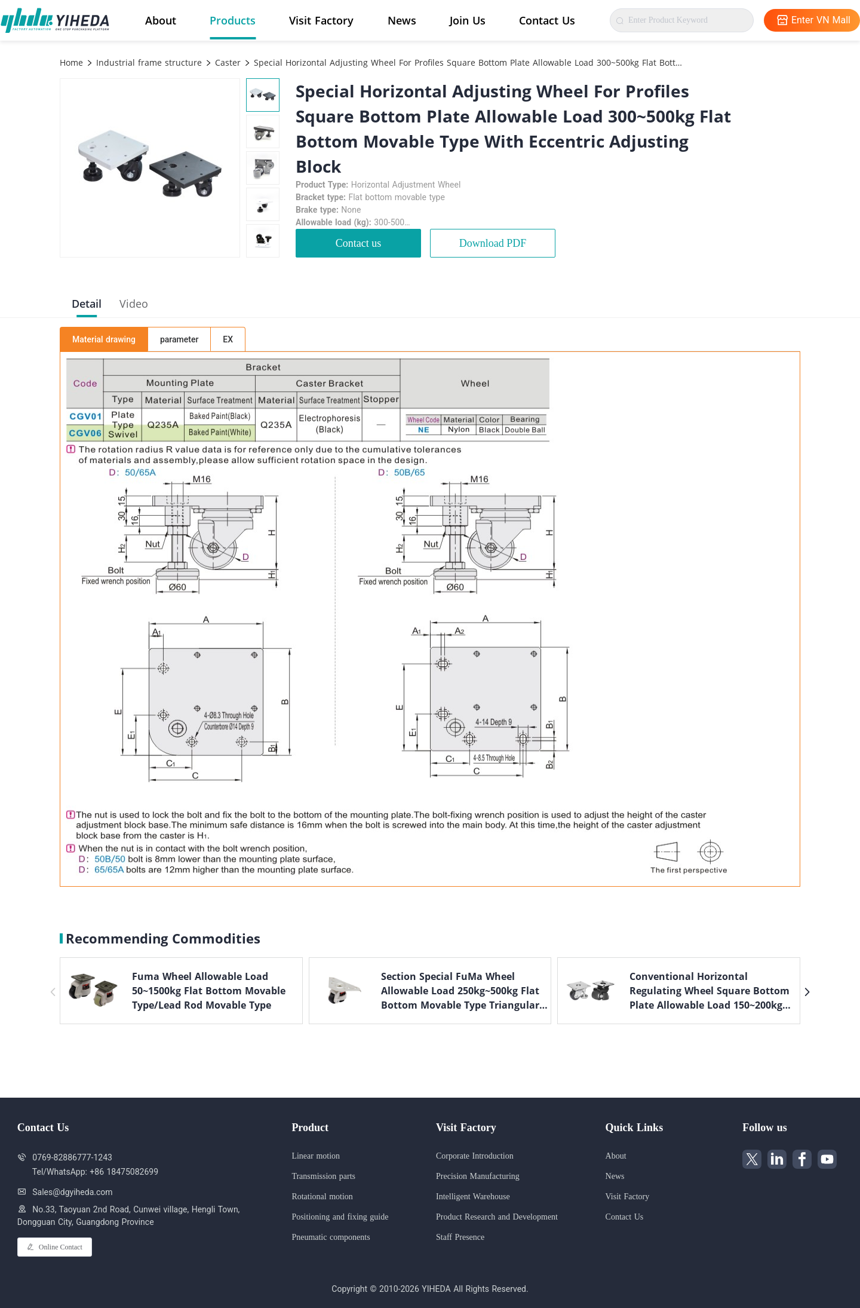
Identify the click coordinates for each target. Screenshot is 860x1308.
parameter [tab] (179, 339)
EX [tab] (228, 339)
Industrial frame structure (147, 62)
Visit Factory (321, 20)
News (402, 20)
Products (233, 20)
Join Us (468, 20)
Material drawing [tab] (104, 339)
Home (71, 62)
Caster (226, 62)
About (160, 20)
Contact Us (547, 20)
